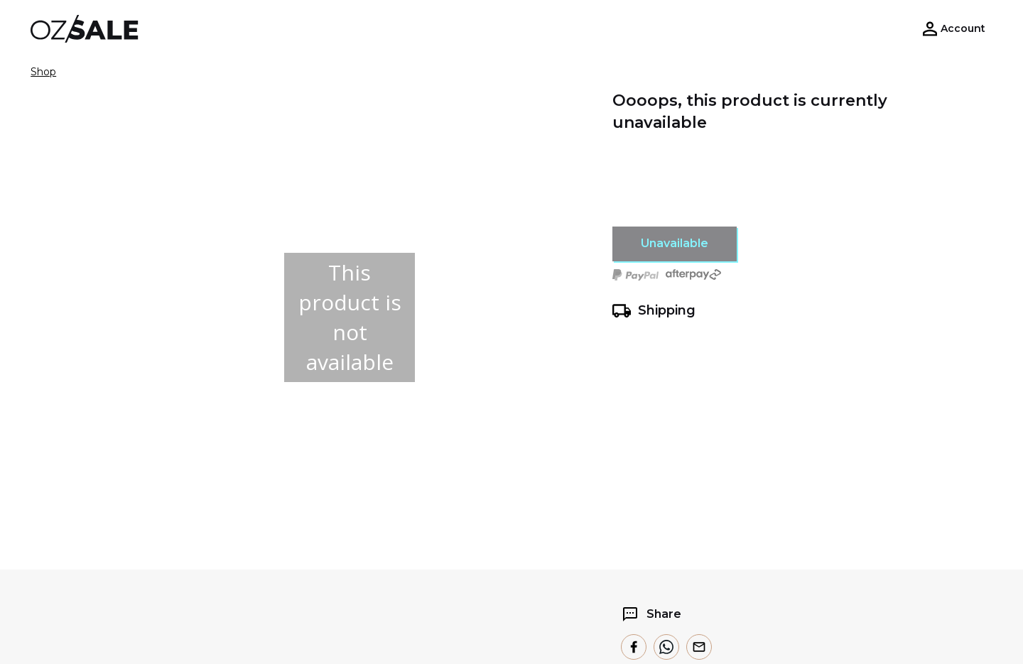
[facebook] (633, 647)
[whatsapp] (666, 647)
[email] (699, 647)
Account (963, 28)
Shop (43, 71)
